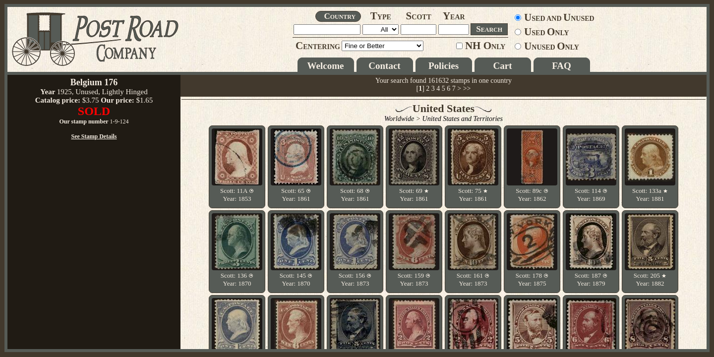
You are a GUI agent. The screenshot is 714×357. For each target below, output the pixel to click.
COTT (418, 17)
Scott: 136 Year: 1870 (237, 279)
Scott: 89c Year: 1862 (532, 194)
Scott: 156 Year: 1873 (355, 279)
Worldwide (399, 118)
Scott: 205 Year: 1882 (650, 279)
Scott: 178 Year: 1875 (532, 279)
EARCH (489, 29)
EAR (454, 17)
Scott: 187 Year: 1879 (591, 279)
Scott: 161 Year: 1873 (473, 279)
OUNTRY (340, 16)
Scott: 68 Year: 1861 (355, 194)
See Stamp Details (94, 237)
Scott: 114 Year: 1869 (591, 194)
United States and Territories (462, 118)
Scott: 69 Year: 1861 (414, 194)
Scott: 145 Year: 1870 (296, 279)
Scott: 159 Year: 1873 (414, 279)
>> (467, 88)
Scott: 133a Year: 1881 (650, 194)
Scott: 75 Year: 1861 (473, 194)
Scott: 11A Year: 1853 (237, 194)
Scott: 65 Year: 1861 (296, 194)
